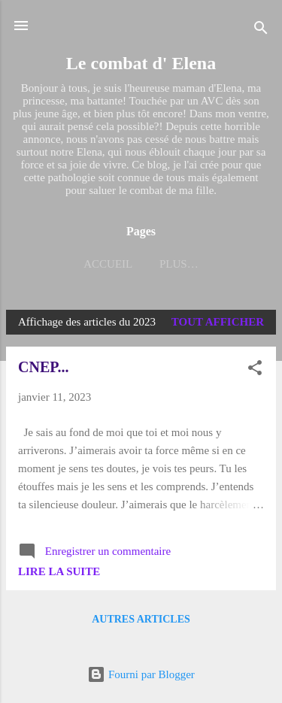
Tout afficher (217, 322)
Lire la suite (59, 571)
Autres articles (141, 619)
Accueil (107, 264)
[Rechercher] (261, 30)
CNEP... (43, 367)
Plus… (179, 264)
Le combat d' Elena (141, 63)
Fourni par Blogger (141, 674)
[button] (255, 370)
